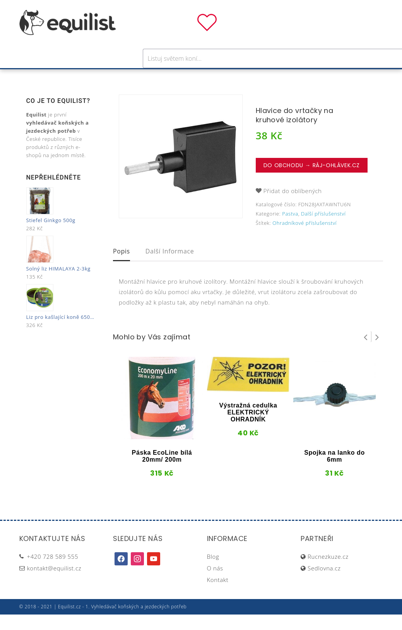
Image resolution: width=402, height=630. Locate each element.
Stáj (256, 76)
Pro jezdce (137, 76)
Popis (121, 266)
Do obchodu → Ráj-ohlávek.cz (311, 181)
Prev (365, 352)
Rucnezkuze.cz (328, 572)
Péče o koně (187, 76)
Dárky (315, 76)
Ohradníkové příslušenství (304, 238)
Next (377, 352)
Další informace (169, 266)
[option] (181, 172)
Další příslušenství (323, 229)
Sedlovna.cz (324, 583)
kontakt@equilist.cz (54, 583)
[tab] (121, 267)
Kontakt (218, 595)
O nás (215, 583)
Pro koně (92, 76)
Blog (213, 572)
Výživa (229, 76)
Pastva (284, 76)
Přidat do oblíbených (292, 206)
